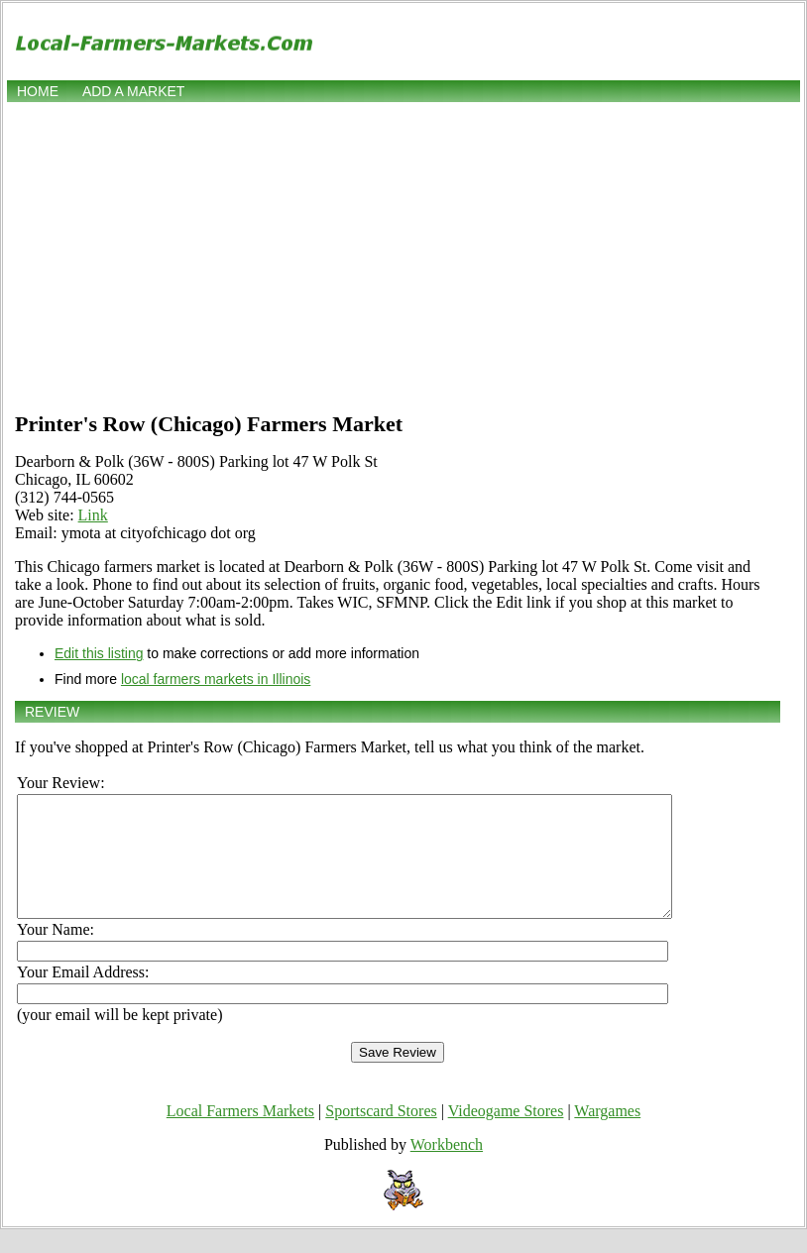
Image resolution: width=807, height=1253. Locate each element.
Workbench (446, 1168)
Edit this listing (99, 653)
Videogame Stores (506, 1134)
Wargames (607, 1134)
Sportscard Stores (380, 1134)
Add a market (133, 91)
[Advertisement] (403, 255)
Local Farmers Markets (240, 1134)
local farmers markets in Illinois (215, 679)
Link (93, 515)
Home (37, 91)
